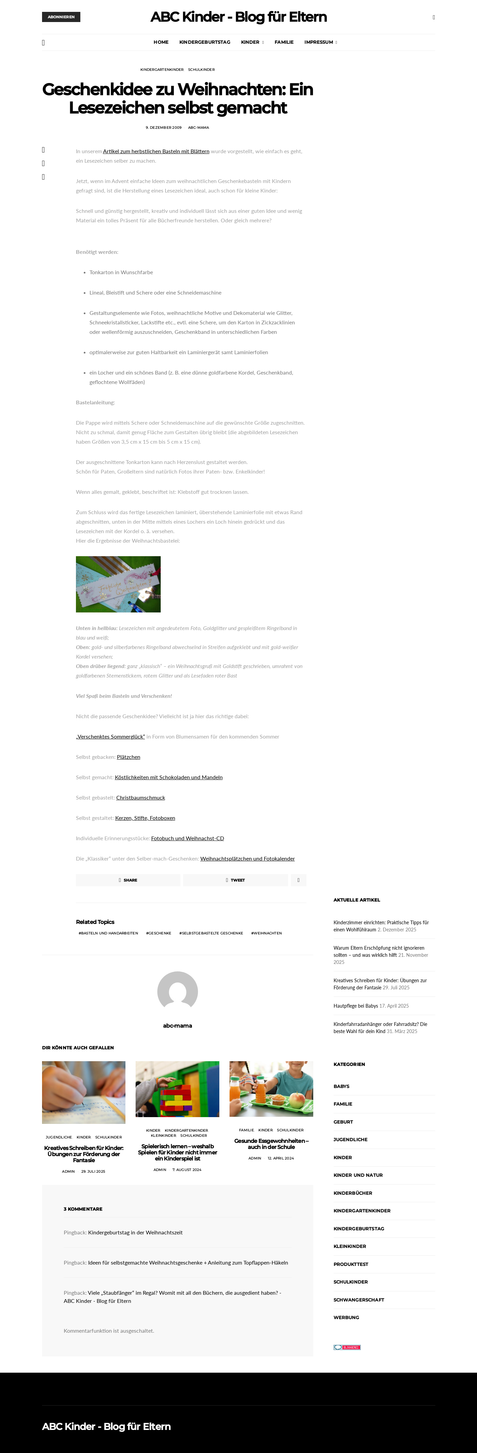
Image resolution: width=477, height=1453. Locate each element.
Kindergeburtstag (204, 42)
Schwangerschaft (359, 1300)
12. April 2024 (281, 1158)
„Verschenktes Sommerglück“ (110, 736)
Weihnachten (268, 933)
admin (68, 1171)
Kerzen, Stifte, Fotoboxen (145, 817)
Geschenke (159, 933)
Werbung (346, 1317)
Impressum (318, 42)
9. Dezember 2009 (163, 127)
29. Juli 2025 (93, 1171)
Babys (342, 1086)
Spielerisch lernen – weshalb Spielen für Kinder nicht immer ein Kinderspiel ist (177, 1152)
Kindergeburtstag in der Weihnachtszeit (135, 1232)
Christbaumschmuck (140, 797)
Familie (284, 42)
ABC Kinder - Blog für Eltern (238, 17)
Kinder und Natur (358, 1175)
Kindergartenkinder (162, 69)
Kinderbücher (353, 1193)
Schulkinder (201, 69)
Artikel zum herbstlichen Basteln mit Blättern (156, 151)
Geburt (343, 1122)
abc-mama (198, 127)
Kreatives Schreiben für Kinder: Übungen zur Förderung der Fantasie (83, 1154)
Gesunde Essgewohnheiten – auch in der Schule (271, 1144)
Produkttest (351, 1264)
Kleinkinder (163, 1135)
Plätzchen (128, 756)
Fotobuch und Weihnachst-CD (187, 838)
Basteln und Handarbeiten (109, 933)
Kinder (250, 42)
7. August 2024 (187, 1170)
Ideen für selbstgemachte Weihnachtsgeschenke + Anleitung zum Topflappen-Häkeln (188, 1262)
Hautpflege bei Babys (356, 1006)
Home (161, 42)
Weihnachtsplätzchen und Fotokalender (247, 858)
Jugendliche (59, 1137)
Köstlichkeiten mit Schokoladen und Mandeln (169, 777)
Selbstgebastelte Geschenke (212, 933)
